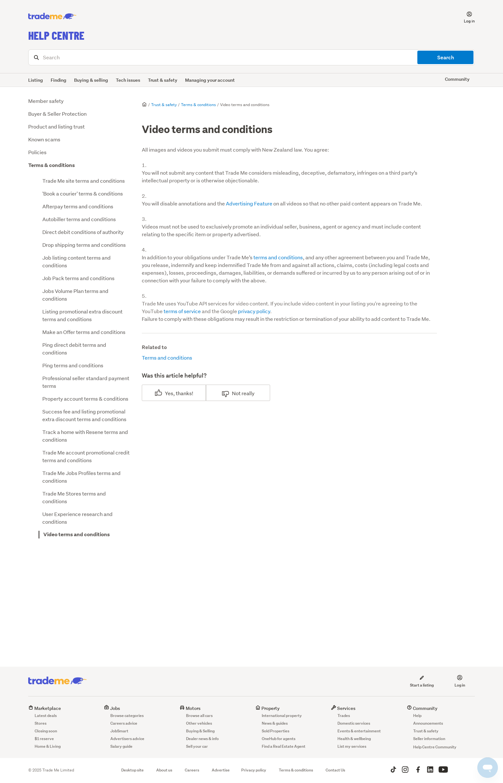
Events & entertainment (359, 731)
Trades (343, 715)
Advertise (221, 770)
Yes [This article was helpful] (169, 393)
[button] (465, 16)
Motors (190, 708)
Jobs (112, 708)
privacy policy (254, 311)
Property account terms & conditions (85, 398)
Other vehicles (199, 723)
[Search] (251, 57)
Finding (58, 80)
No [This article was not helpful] (235, 393)
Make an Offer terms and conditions (83, 332)
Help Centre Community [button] (434, 747)
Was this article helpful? (174, 375)
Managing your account (210, 80)
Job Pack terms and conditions (78, 278)
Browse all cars (199, 715)
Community (422, 708)
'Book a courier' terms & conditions (82, 193)
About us (164, 770)
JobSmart (119, 731)
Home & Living (48, 746)
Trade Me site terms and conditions (83, 180)
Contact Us (335, 770)
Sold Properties (275, 731)
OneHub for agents (278, 738)
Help (417, 715)
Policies (37, 152)
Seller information (429, 738)
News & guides (275, 723)
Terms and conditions (167, 357)
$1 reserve (44, 738)
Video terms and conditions (76, 534)
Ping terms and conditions (72, 365)
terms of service (182, 311)
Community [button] (457, 79)
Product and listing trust (56, 126)
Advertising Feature (249, 203)
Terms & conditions (51, 165)
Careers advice (123, 723)
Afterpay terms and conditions (77, 206)
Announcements (428, 723)
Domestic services (353, 723)
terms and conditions (278, 257)
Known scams (44, 139)
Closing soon (46, 731)
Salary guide (121, 746)
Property (267, 708)
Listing (35, 80)
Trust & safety (162, 80)
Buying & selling (91, 80)
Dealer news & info (202, 738)
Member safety (46, 100)
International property (282, 715)
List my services (351, 746)
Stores (41, 723)
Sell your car (197, 746)
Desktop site (132, 770)
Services (343, 708)
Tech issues (128, 80)
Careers (192, 770)
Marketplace (44, 708)
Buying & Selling (200, 731)
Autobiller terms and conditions (79, 219)
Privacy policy (253, 770)
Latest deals (46, 715)
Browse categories (127, 715)
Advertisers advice (127, 738)
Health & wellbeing (354, 738)
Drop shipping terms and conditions (84, 244)
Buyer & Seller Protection (57, 113)
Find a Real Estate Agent (283, 746)
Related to (154, 347)
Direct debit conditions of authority (83, 232)
